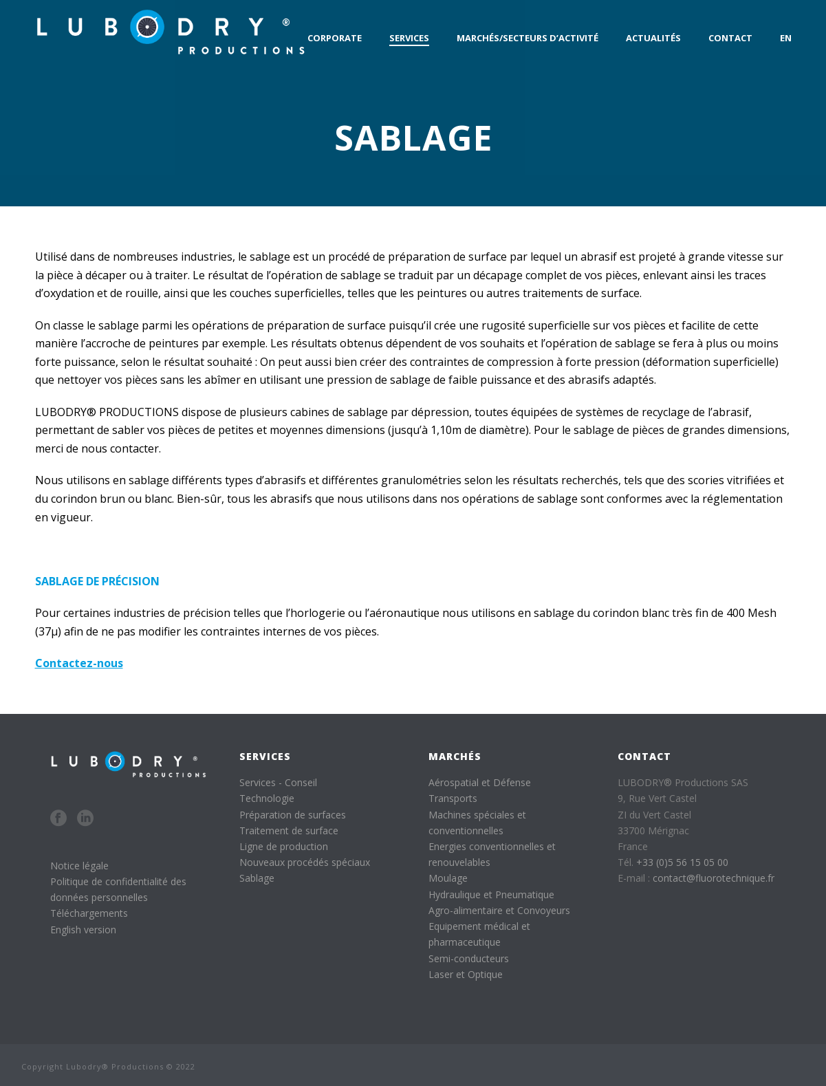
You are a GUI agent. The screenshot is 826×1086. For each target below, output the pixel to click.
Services (409, 38)
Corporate (334, 38)
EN (786, 38)
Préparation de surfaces (292, 814)
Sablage (256, 877)
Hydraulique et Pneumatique (491, 894)
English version (83, 929)
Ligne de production (283, 846)
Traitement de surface (288, 830)
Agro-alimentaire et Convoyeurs (499, 910)
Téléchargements (89, 913)
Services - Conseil (278, 782)
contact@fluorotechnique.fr (713, 877)
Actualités (653, 38)
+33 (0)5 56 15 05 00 (682, 862)
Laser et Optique (465, 974)
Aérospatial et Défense (479, 782)
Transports (452, 798)
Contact (730, 38)
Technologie (266, 798)
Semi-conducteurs (468, 958)
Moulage (448, 877)
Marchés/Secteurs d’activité (527, 38)
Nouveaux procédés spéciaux (304, 862)
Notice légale (79, 865)
